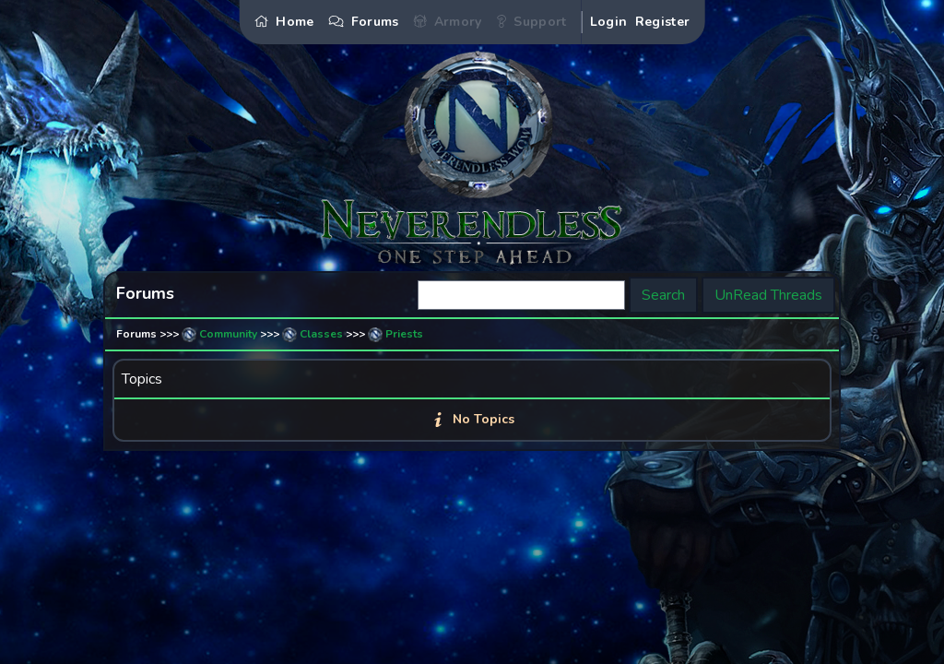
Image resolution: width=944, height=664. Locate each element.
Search (663, 295)
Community (228, 333)
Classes (321, 333)
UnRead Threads (768, 295)
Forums (136, 333)
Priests (404, 333)
